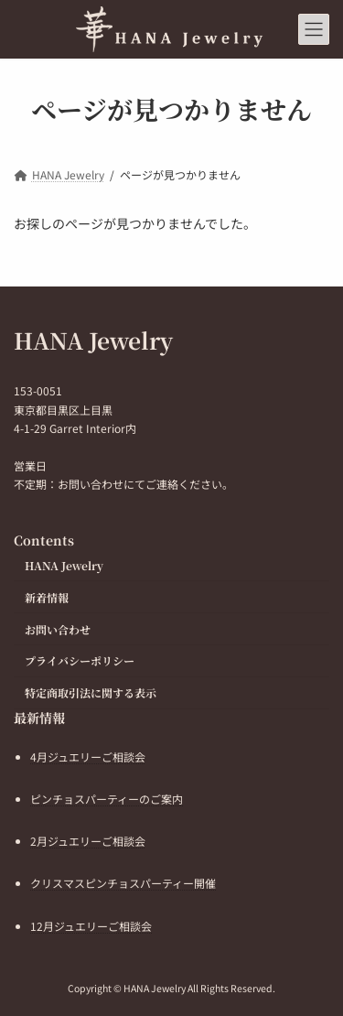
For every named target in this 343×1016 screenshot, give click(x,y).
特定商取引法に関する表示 (90, 692)
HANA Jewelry (64, 565)
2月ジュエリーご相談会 (87, 840)
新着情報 (47, 597)
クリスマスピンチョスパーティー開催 (123, 883)
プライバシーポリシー (79, 660)
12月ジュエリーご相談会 (91, 925)
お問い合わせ (58, 628)
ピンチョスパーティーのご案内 (106, 798)
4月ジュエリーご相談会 (87, 756)
